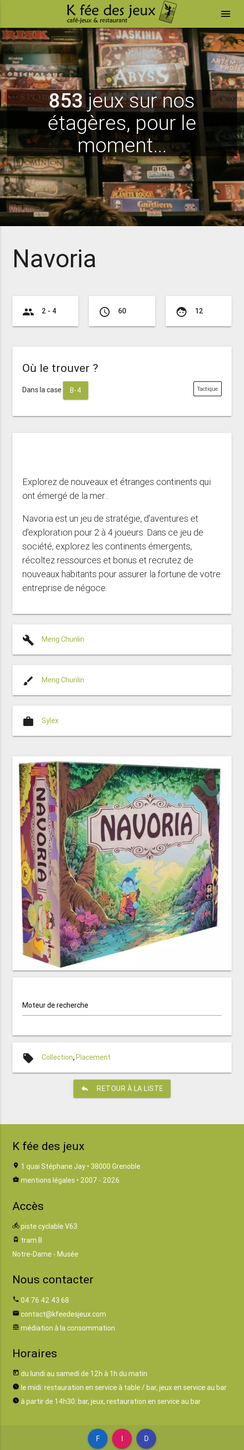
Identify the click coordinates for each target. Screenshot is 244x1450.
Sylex (50, 720)
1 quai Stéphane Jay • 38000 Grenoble (80, 1166)
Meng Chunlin (63, 639)
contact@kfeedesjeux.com (63, 1314)
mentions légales (48, 1180)
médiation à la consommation (68, 1328)
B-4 (76, 390)
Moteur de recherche (55, 1005)
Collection (57, 1057)
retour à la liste (122, 1088)
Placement (93, 1057)
